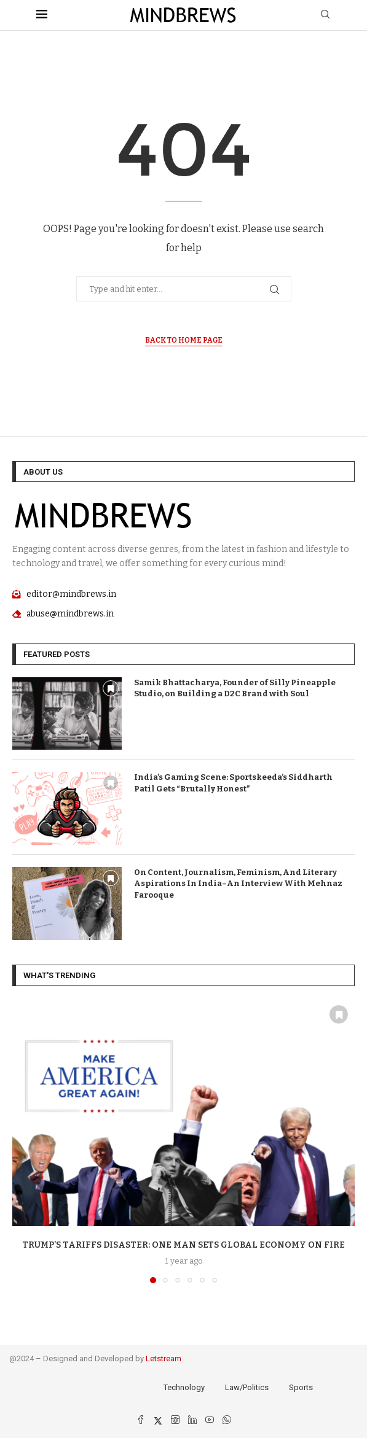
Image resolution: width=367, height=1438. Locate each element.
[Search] (325, 15)
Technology (184, 1387)
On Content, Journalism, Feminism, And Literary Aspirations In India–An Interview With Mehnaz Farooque (238, 883)
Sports (301, 1387)
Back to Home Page (184, 340)
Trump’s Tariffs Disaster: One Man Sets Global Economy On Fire (183, 1245)
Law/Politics (247, 1387)
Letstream (163, 1358)
